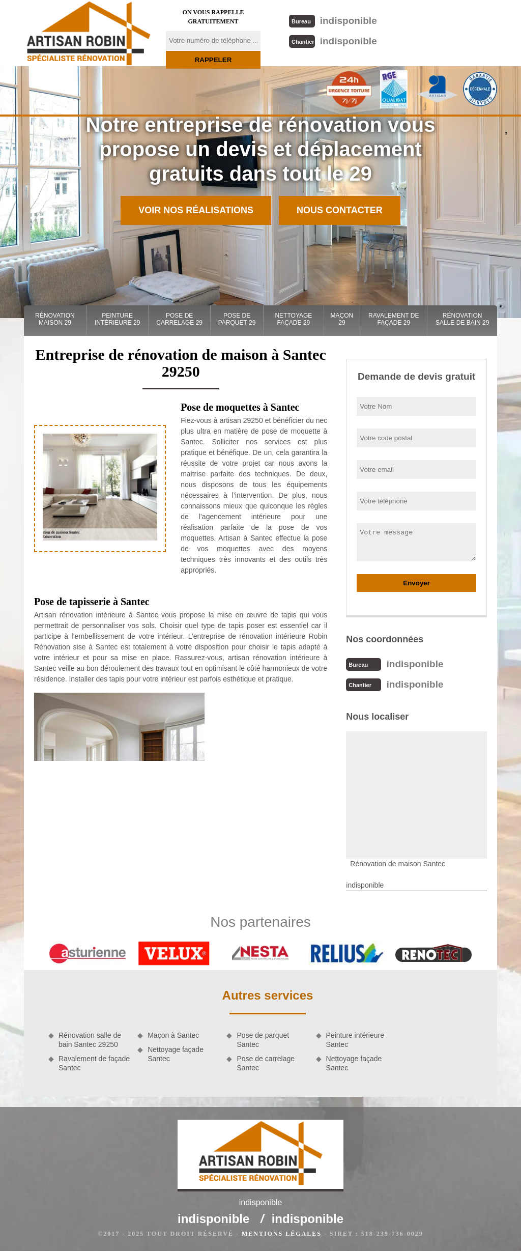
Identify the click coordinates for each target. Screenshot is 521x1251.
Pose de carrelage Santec (266, 1063)
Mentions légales (282, 1233)
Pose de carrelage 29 (179, 319)
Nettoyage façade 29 (293, 319)
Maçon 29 (342, 319)
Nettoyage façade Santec (176, 1054)
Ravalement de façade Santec (94, 1063)
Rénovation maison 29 (55, 319)
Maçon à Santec (173, 1035)
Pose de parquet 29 (237, 319)
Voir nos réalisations (195, 210)
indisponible (333, 20)
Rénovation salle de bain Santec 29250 (90, 1039)
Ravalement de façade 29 (393, 319)
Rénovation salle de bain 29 (462, 319)
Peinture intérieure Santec (355, 1039)
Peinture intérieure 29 (117, 319)
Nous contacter (340, 210)
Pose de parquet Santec (263, 1039)
